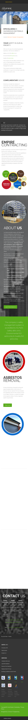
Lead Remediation (5, 663)
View (2, 682)
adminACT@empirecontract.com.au (14, 622)
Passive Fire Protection (6, 666)
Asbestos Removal (5, 661)
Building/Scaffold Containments (8, 671)
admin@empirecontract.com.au (15, 619)
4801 (13, 53)
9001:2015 (11, 58)
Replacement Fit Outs (6, 668)
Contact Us (3, 653)
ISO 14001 (12, 55)
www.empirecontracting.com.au (15, 627)
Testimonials (4, 650)
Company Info (4, 647)
